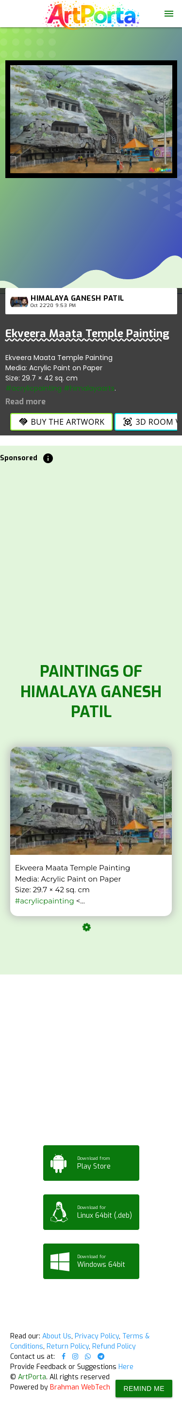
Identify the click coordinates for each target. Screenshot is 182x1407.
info (48, 458)
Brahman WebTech (80, 1387)
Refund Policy (114, 1346)
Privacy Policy (97, 1336)
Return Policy (68, 1346)
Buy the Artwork (61, 421)
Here (125, 1366)
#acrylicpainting (33, 388)
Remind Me (144, 1388)
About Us (56, 1336)
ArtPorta (32, 1377)
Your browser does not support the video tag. (91, 45)
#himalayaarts (89, 388)
